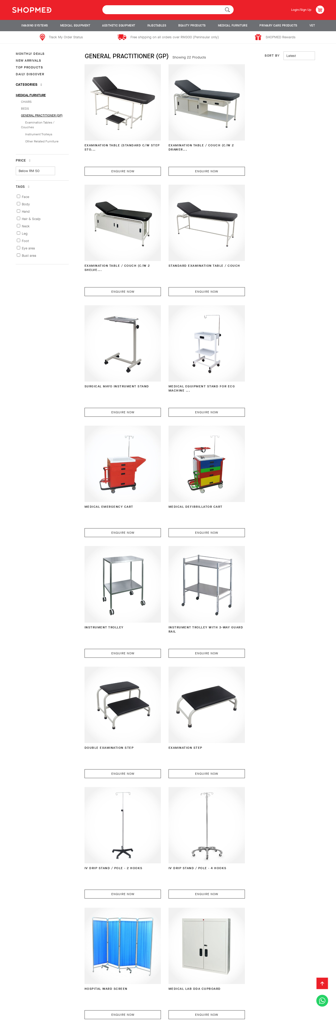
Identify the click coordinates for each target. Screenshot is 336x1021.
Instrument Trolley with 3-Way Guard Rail (119, 479)
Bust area (29, 255)
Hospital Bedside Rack (261, 703)
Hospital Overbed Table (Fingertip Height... (263, 818)
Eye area (28, 248)
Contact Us (199, 993)
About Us (18, 993)
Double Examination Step (188, 476)
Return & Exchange (132, 993)
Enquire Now (119, 163)
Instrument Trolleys (38, 134)
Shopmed (281, 1015)
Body (26, 204)
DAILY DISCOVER (30, 74)
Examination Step (256, 476)
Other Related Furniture (42, 141)
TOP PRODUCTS (29, 67)
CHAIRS (26, 102)
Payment (75, 993)
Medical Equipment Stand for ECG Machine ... (269, 253)
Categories (29, 84)
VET (312, 26)
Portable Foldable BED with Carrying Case (114, 931)
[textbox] (168, 9)
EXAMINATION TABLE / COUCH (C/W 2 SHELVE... (272, 140)
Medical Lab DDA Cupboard (112, 703)
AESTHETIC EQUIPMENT (118, 26)
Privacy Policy (68, 1001)
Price (23, 160)
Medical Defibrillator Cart (190, 363)
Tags (22, 186)
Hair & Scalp (31, 219)
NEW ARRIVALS (28, 60)
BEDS (25, 108)
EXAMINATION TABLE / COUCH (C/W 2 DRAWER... (195, 140)
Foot (25, 241)
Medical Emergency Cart (110, 363)
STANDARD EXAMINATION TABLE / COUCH (116, 253)
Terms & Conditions (28, 1001)
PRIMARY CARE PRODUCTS (278, 26)
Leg (25, 233)
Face (25, 197)
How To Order (47, 993)
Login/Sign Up (299, 9)
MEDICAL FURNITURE (233, 26)
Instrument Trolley (259, 363)
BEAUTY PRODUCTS (192, 26)
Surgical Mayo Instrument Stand (189, 253)
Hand (26, 211)
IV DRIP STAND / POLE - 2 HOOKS (116, 589)
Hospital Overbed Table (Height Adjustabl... (194, 705)
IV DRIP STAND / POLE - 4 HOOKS (192, 589)
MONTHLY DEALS (30, 54)
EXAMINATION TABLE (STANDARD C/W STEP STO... (116, 140)
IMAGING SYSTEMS (34, 26)
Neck (26, 226)
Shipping (99, 993)
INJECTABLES (156, 26)
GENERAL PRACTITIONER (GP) (41, 115)
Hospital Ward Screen (261, 589)
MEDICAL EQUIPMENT (75, 26)
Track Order (169, 993)
